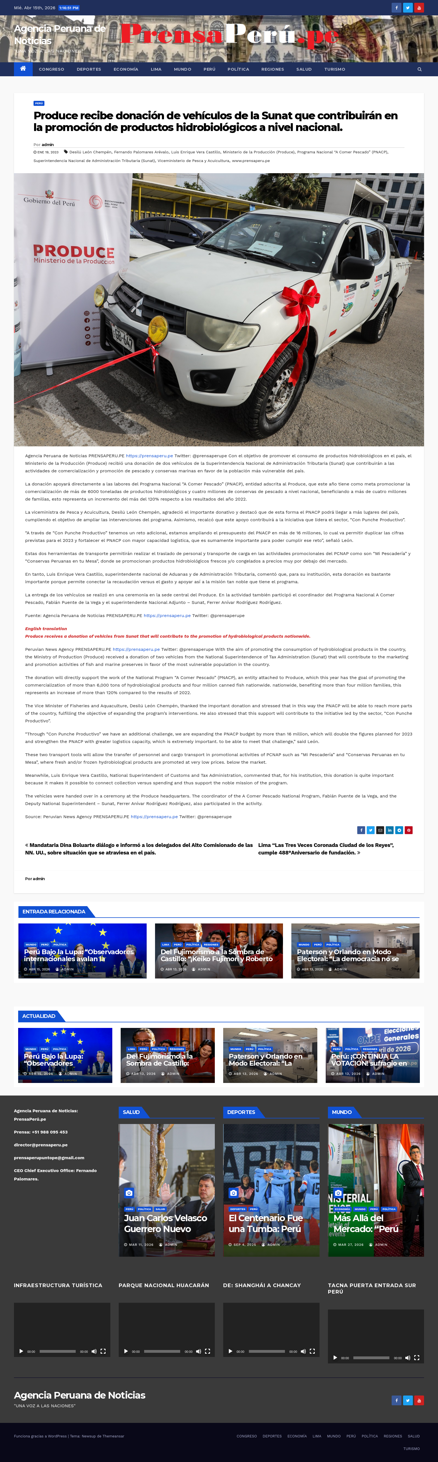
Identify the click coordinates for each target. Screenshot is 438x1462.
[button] (420, 69)
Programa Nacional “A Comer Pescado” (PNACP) (342, 152)
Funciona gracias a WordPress (41, 1436)
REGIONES (272, 69)
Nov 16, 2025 (245, 1245)
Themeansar (113, 1436)
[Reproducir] (21, 1351)
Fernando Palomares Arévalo (141, 152)
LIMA (156, 69)
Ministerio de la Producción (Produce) (258, 152)
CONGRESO (52, 69)
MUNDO (183, 69)
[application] (62, 1330)
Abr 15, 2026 (41, 1074)
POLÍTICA (238, 69)
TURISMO (335, 69)
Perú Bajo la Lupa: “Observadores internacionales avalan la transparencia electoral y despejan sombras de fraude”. (80, 962)
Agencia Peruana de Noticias (79, 1395)
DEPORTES (89, 69)
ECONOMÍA (126, 69)
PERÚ (209, 69)
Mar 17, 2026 (140, 1245)
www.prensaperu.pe (251, 160)
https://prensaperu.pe (149, 455)
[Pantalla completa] (103, 1351)
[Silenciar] (94, 1351)
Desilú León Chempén (90, 152)
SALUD (304, 69)
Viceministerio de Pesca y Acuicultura (193, 160)
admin (48, 144)
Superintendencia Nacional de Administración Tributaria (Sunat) (94, 160)
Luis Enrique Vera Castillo (195, 152)
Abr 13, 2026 (143, 1074)
